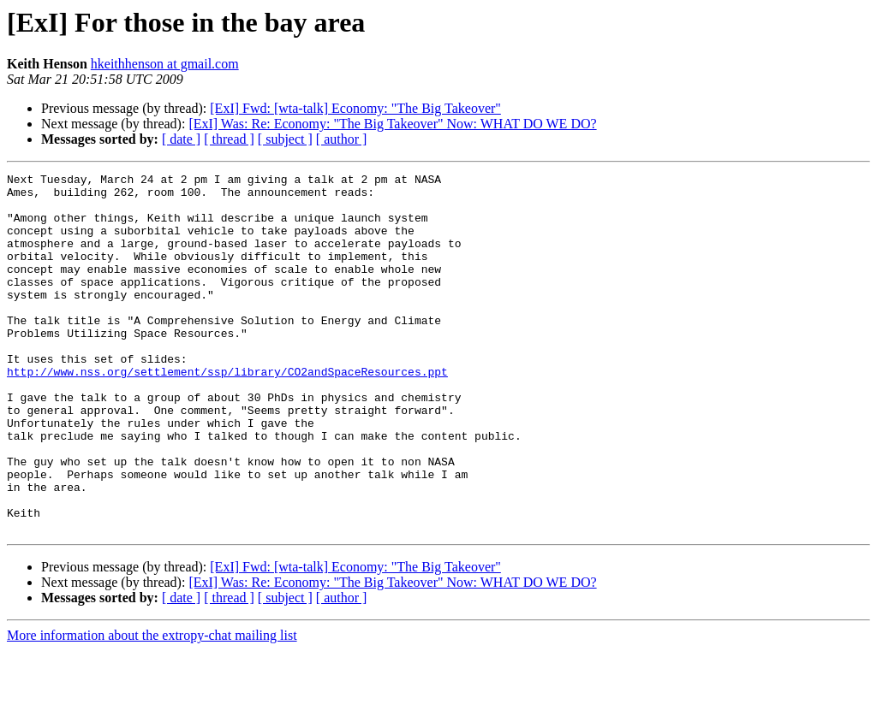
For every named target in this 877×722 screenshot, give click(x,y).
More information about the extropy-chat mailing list (152, 707)
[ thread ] (229, 139)
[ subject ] (285, 139)
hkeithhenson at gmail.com (165, 63)
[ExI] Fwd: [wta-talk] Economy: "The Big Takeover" (355, 108)
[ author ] (341, 139)
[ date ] (181, 139)
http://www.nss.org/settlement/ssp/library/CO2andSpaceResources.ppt (227, 412)
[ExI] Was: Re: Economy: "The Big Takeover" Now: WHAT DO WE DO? (392, 123)
